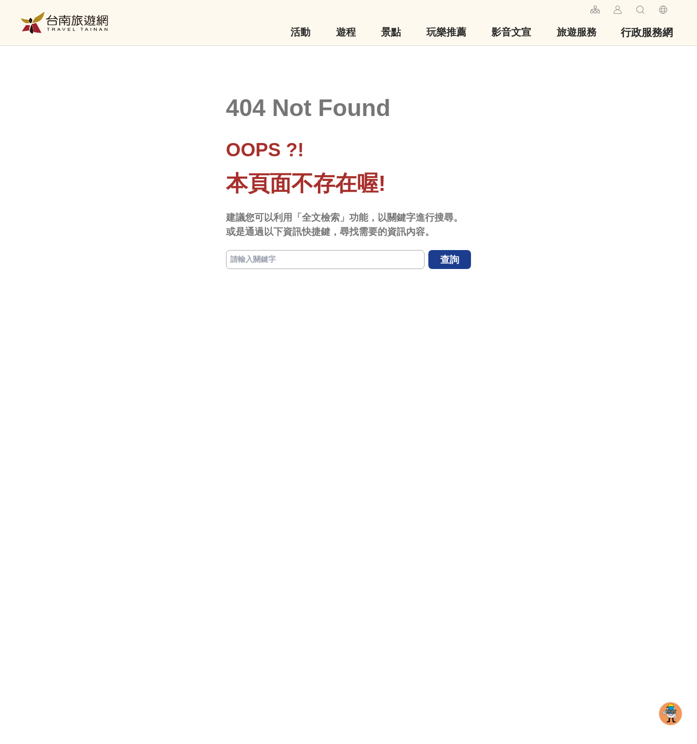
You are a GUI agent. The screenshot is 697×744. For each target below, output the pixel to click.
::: (579, 8)
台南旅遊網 (64, 22)
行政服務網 (647, 32)
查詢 (449, 259)
